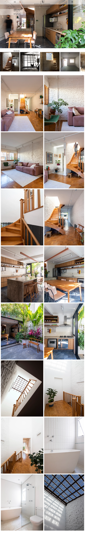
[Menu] (15, 2)
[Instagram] (72, 2)
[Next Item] (83, 62)
